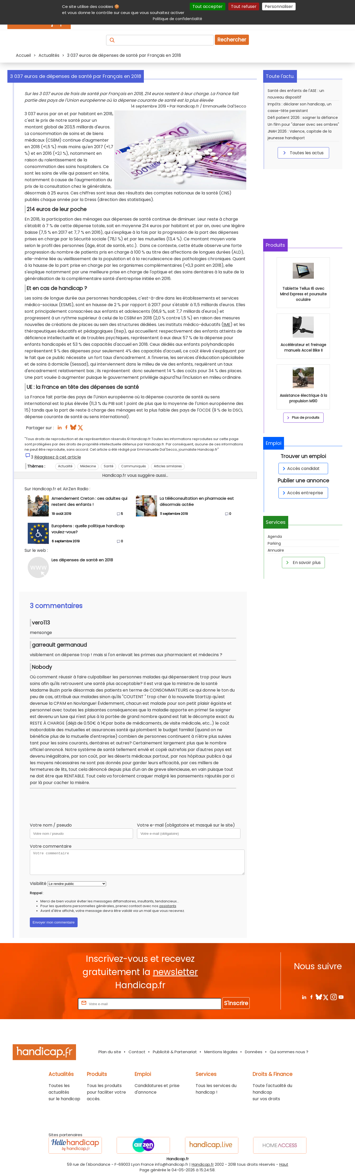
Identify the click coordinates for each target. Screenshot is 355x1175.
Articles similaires (168, 466)
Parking (274, 543)
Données (253, 1052)
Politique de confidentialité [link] (177, 18)
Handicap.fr (203, 1164)
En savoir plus (302, 562)
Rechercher (231, 39)
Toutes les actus (302, 153)
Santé (108, 466)
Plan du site (109, 1052)
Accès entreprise (302, 492)
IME (226, 324)
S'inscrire (236, 1003)
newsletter (175, 972)
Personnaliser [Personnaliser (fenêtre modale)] (279, 6)
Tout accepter (207, 6)
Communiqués (133, 466)
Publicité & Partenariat (175, 1052)
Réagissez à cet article (57, 457)
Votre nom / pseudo (51, 825)
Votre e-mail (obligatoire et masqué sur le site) (186, 825)
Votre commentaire (51, 846)
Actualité (65, 466)
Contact (137, 1052)
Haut (283, 1164)
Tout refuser (244, 6)
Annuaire (276, 550)
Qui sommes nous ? (289, 1052)
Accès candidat (300, 468)
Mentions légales (221, 1052)
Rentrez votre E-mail (56, 1004)
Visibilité (38, 883)
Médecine (88, 466)
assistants (167, 906)
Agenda (275, 536)
